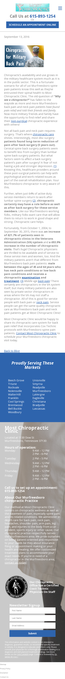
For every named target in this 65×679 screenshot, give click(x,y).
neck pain (42, 302)
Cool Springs (16, 401)
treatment (11, 281)
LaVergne (39, 394)
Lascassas (39, 408)
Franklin (13, 398)
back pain (44, 281)
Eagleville (38, 398)
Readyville (39, 387)
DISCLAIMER (22, 654)
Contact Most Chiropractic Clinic (36, 333)
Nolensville (15, 391)
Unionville (39, 380)
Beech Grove (16, 380)
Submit (32, 633)
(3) (22, 281)
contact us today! (15, 562)
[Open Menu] (60, 8)
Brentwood (15, 405)
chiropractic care (43, 134)
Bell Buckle (15, 408)
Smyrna (37, 384)
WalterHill (14, 394)
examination (31, 277)
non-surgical (19, 121)
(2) (34, 200)
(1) (55, 166)
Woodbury (14, 412)
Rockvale (13, 387)
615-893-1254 (42, 16)
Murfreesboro (42, 391)
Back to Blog (12, 351)
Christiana (39, 401)
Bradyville (39, 405)
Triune (12, 384)
